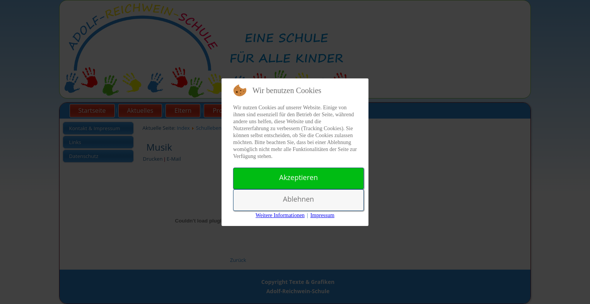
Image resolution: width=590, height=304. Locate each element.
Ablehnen (298, 199)
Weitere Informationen (280, 215)
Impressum (322, 215)
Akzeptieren (298, 177)
